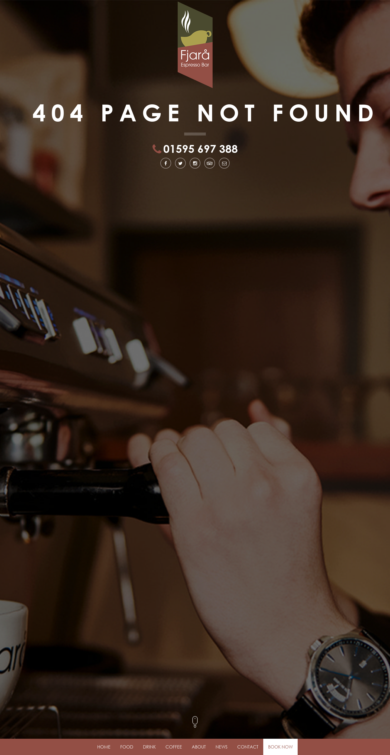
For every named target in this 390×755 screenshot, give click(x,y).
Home (103, 747)
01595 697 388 (200, 149)
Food (126, 747)
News (221, 747)
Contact (247, 747)
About (199, 747)
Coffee (173, 747)
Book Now (280, 747)
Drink (149, 747)
